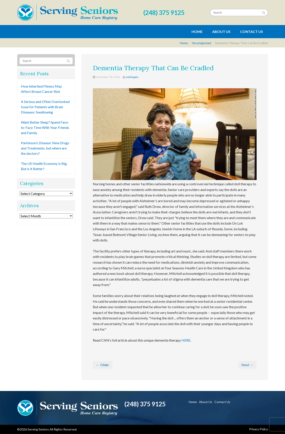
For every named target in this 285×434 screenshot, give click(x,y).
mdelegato (132, 77)
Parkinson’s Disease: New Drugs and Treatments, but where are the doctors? (45, 148)
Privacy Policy (258, 429)
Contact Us (251, 31)
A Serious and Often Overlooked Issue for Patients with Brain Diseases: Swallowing (45, 106)
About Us (221, 31)
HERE (185, 340)
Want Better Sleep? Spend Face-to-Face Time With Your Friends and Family (45, 127)
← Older (102, 365)
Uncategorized (201, 43)
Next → (247, 365)
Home (197, 31)
